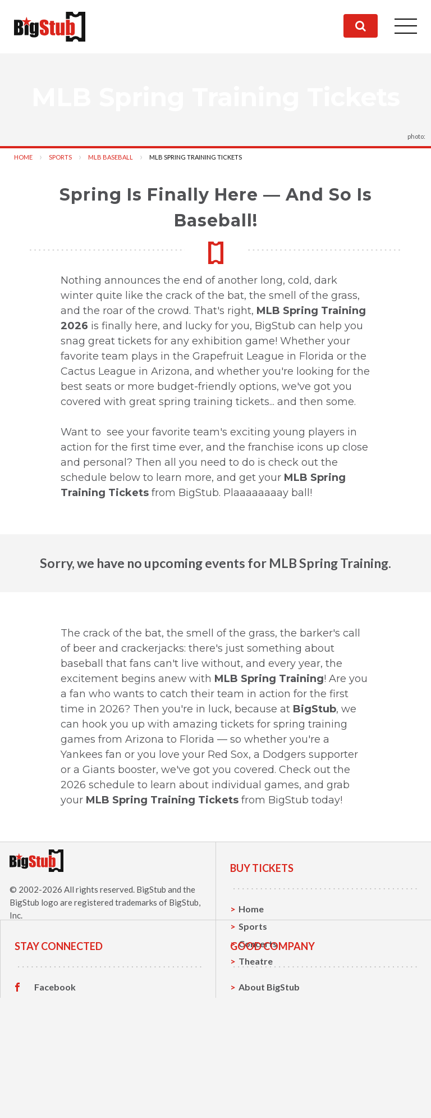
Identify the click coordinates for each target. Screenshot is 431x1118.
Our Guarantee (270, 1099)
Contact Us (262, 1064)
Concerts (258, 943)
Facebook (55, 1047)
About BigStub (269, 1047)
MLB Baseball (110, 157)
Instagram (55, 1082)
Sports (60, 157)
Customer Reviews (73, 1099)
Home (23, 157)
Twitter (50, 1064)
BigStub (151, 889)
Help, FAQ (260, 1081)
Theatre (256, 961)
